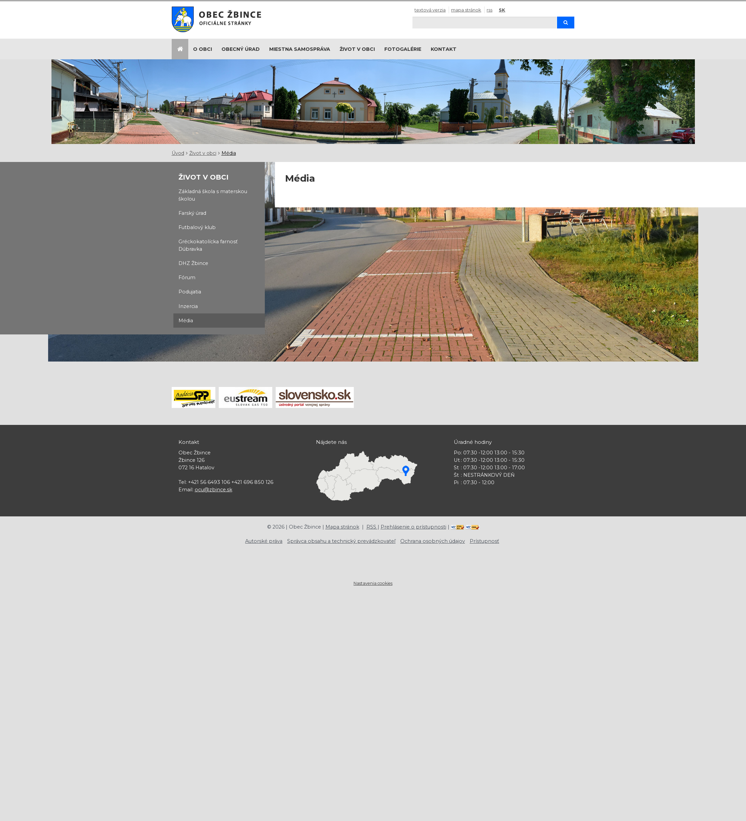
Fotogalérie (402, 49)
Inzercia (188, 306)
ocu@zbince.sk (213, 490)
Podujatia (189, 292)
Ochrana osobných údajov (432, 541)
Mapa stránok (466, 10)
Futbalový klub (197, 227)
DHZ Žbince (193, 263)
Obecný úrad (240, 49)
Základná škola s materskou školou (212, 195)
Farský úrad (192, 213)
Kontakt (443, 49)
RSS (489, 10)
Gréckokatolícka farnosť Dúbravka (208, 245)
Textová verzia (430, 10)
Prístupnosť (484, 541)
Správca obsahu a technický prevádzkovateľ (341, 541)
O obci (202, 49)
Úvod (178, 153)
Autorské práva (263, 541)
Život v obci (357, 49)
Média (228, 153)
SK (502, 10)
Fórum (186, 277)
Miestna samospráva (299, 49)
